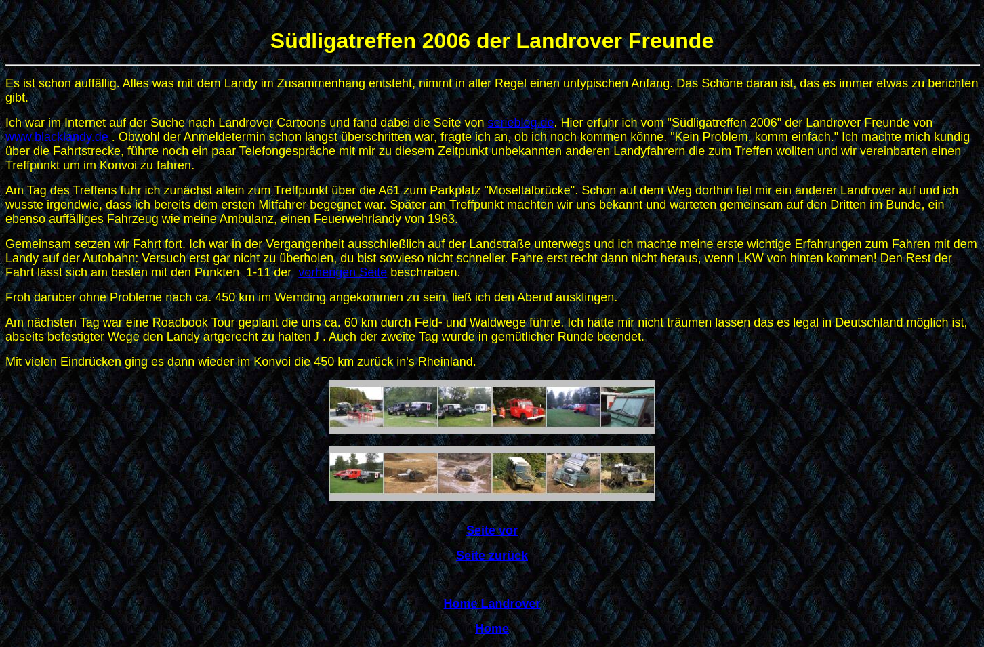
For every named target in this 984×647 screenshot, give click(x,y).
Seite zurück (492, 555)
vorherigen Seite (342, 272)
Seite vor (492, 530)
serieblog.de (520, 122)
